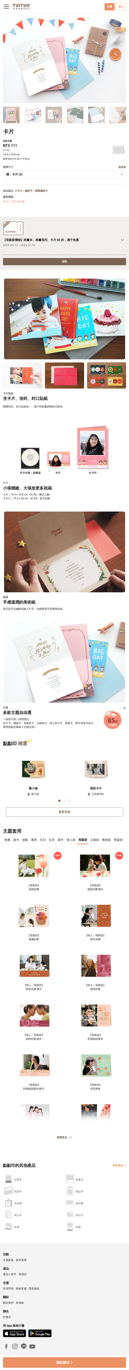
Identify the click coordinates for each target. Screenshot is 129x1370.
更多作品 (64, 812)
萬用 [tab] (34, 840)
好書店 (7, 1317)
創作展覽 (21, 1260)
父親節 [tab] (94, 840)
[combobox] (64, 174)
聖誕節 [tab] (118, 840)
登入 (121, 6)
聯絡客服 (21, 1288)
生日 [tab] (43, 840)
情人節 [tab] (71, 840)
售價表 (23, 1274)
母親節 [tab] (82, 840)
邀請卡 (29, 190)
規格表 (122, 167)
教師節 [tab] (106, 840)
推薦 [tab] (7, 840)
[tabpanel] (64, 998)
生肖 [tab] (52, 840)
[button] (33, 768)
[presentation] (7, 840)
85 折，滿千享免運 (14, 201)
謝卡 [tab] (16, 840)
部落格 (20, 1302)
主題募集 (8, 1260)
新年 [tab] (61, 840)
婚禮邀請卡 (41, 190)
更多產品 (119, 1165)
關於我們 (8, 1302)
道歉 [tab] (25, 840)
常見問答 (8, 1288)
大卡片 (18, 190)
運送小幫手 (9, 1274)
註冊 (109, 6)
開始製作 (64, 1362)
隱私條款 (34, 1288)
